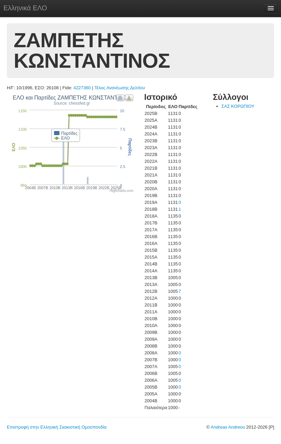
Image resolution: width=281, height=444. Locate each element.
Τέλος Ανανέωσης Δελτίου (119, 87)
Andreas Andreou (228, 427)
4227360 (82, 87)
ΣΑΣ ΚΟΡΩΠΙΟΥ (238, 106)
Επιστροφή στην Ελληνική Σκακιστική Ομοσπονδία (56, 427)
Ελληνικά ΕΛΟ (25, 8)
